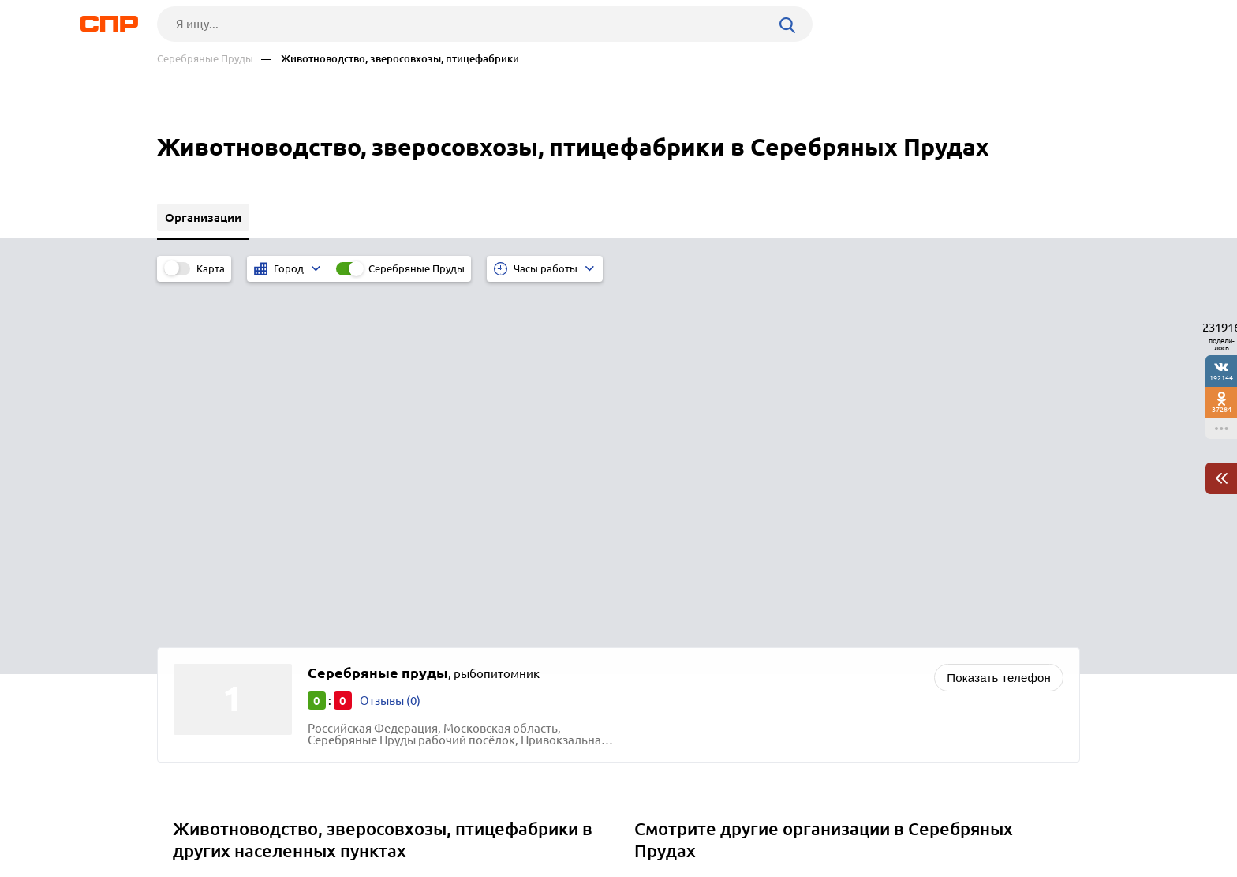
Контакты (510, 818)
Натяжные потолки (693, 551)
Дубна (195, 532)
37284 (1221, 409)
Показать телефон (999, 325)
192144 (1221, 377)
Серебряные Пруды (205, 59)
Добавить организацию (1009, 817)
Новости (284, 818)
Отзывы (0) (390, 348)
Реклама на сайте (396, 818)
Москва (199, 571)
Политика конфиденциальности (368, 864)
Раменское (208, 591)
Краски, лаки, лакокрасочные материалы (755, 532)
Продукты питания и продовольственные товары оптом (796, 591)
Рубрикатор (186, 818)
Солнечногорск (221, 611)
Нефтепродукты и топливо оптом (733, 571)
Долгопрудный (220, 551)
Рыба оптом (673, 611)
